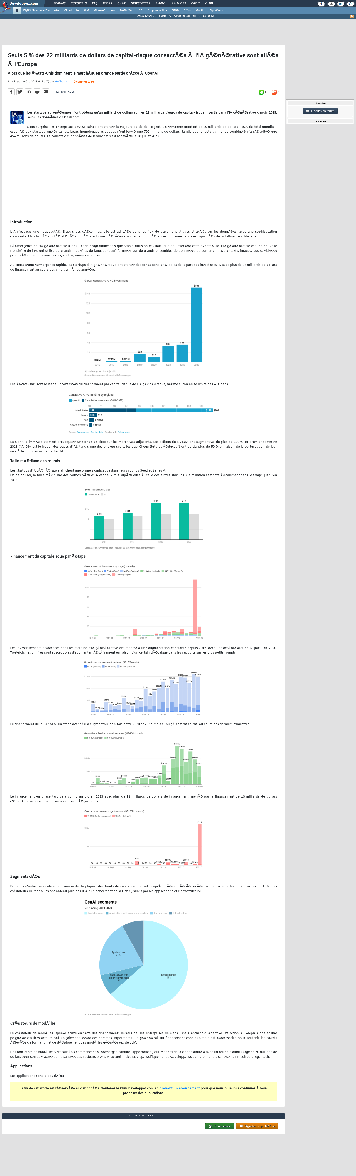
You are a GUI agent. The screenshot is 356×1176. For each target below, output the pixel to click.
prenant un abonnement (179, 1088)
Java (112, 10)
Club (209, 3)
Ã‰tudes (178, 3)
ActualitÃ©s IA (146, 15)
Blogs (107, 3)
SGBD (175, 10)
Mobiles (200, 10)
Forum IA (165, 15)
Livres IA (208, 15)
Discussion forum (320, 111)
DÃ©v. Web (127, 10)
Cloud (68, 10)
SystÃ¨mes (216, 10)
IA (77, 10)
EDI (141, 10)
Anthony (61, 82)
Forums (59, 3)
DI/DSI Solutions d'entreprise (41, 10)
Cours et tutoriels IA (186, 15)
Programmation (157, 10)
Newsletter (140, 3)
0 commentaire (84, 82)
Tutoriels (78, 3)
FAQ (94, 3)
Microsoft (100, 10)
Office (187, 10)
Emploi (161, 3)
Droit (195, 3)
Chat (121, 3)
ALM (86, 10)
